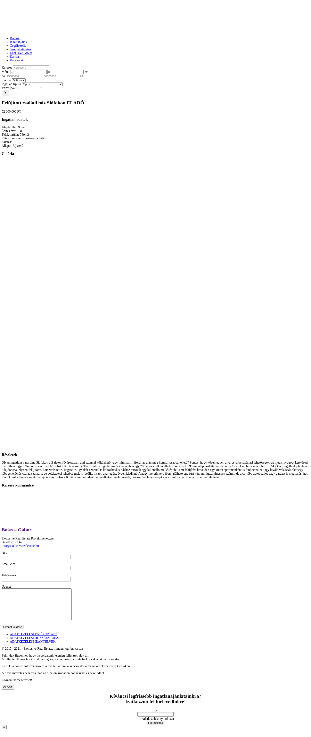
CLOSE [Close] (8, 693)
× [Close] (4, 733)
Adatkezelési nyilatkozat (156, 725)
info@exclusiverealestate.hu (20, 545)
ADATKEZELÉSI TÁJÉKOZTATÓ (33, 640)
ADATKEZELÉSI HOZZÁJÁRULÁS (35, 644)
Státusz (6, 80)
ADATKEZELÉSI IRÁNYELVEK (33, 647)
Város (5, 88)
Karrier (14, 56)
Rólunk (14, 38)
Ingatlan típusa (11, 84)
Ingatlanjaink (18, 42)
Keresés (7, 67)
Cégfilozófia (18, 45)
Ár (3, 76)
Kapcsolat (16, 60)
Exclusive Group (21, 53)
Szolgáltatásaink (20, 49)
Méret (5, 71)
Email (155, 716)
